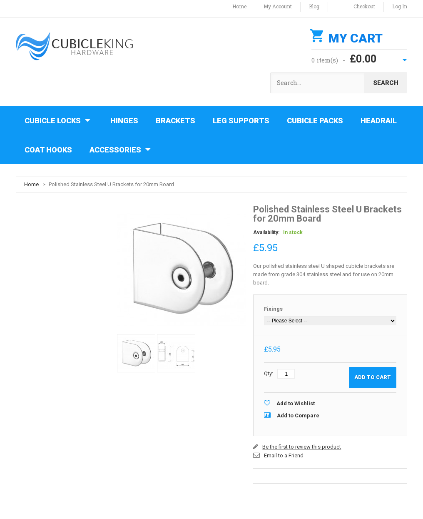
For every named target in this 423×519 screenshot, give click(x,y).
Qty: (268, 373)
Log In (399, 6)
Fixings (273, 309)
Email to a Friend (284, 455)
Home (239, 6)
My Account (278, 6)
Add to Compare (298, 415)
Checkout (364, 6)
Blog (314, 6)
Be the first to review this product (301, 447)
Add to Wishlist (295, 403)
